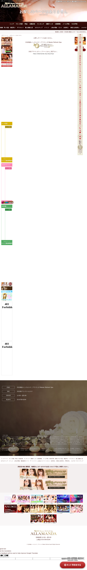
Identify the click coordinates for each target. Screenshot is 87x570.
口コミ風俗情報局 (7, 160)
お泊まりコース (42, 461)
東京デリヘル (7, 159)
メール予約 (66, 24)
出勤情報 (57, 24)
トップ (12, 24)
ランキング (40, 24)
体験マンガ (49, 24)
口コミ (60, 27)
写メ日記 (6, 27)
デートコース (33, 461)
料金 (26, 24)
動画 (1, 27)
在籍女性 (32, 24)
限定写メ (12, 27)
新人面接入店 (29, 27)
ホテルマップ (38, 27)
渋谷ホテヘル (7, 241)
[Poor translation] (6, 555)
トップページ (4, 458)
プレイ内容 (19, 24)
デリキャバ (20, 27)
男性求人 (67, 461)
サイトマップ (79, 461)
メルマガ (83, 27)
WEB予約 (74, 24)
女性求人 (66, 27)
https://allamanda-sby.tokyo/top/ (43, 53)
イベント (46, 27)
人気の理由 (54, 27)
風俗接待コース (25, 461)
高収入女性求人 (74, 27)
